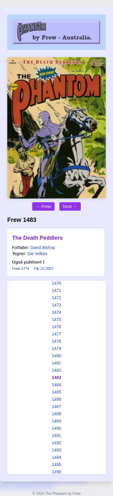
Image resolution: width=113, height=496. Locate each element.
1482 (56, 370)
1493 (56, 450)
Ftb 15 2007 (43, 269)
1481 (56, 363)
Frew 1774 (20, 269)
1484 (56, 384)
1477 (56, 334)
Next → (70, 206)
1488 (56, 413)
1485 (56, 392)
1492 (56, 442)
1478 (56, 341)
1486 (56, 399)
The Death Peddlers (37, 238)
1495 (56, 464)
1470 (56, 283)
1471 (56, 290)
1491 (56, 435)
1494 (56, 457)
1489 (56, 421)
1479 (56, 348)
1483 (56, 377)
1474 (56, 312)
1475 (56, 319)
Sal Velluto (37, 253)
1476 (56, 326)
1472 (56, 297)
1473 (56, 305)
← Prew (43, 206)
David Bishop (42, 247)
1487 (56, 406)
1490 (56, 428)
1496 (56, 471)
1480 (56, 355)
